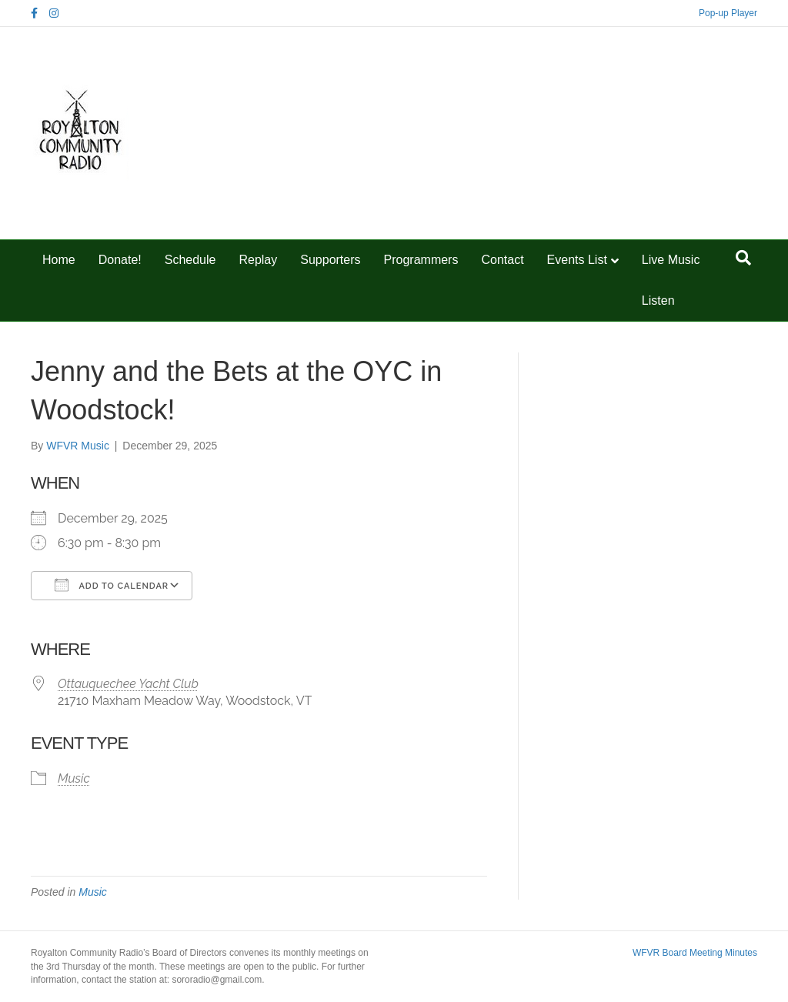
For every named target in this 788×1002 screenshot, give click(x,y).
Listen (658, 300)
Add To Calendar (112, 585)
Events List (577, 259)
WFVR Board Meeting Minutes (695, 952)
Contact (502, 259)
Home (58, 259)
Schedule (190, 259)
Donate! (120, 259)
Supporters (330, 259)
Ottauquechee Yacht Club (128, 683)
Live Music (671, 259)
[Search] (743, 258)
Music (74, 778)
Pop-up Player (728, 13)
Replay (258, 259)
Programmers (421, 259)
